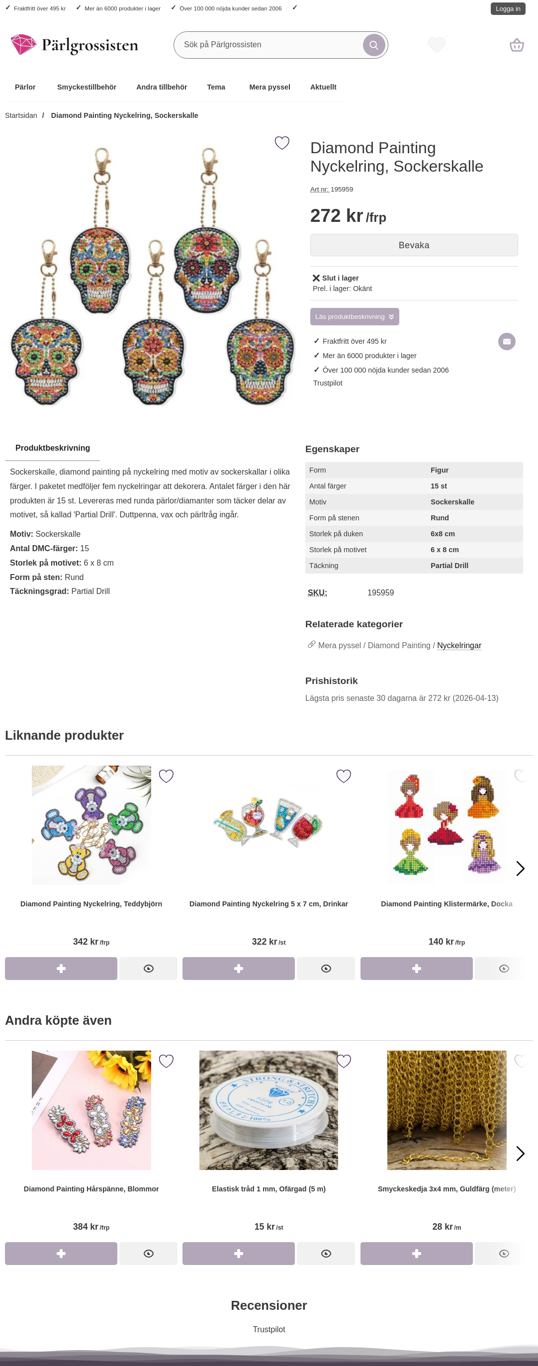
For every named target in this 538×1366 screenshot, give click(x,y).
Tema (216, 87)
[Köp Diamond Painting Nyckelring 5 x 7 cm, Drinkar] (238, 968)
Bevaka (414, 245)
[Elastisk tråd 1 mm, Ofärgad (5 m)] (268, 1146)
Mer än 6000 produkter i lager (123, 8)
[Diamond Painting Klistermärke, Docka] (446, 861)
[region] (150, 448)
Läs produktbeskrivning (350, 316)
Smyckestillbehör (86, 87)
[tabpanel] (150, 522)
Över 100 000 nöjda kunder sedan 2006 (230, 8)
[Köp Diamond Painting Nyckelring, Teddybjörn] (61, 968)
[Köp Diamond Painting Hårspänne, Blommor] (61, 1253)
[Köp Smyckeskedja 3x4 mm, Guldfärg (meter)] (416, 1253)
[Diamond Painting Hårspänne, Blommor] (91, 1146)
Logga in (508, 8)
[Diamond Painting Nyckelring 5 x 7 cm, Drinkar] (268, 861)
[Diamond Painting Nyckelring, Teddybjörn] (91, 861)
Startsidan (21, 115)
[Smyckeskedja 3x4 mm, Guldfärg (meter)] (446, 1146)
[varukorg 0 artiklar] (517, 45)
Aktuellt (323, 87)
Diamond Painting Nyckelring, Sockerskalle (123, 115)
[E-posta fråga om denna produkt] (507, 341)
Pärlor (25, 87)
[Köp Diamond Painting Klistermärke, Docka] (416, 968)
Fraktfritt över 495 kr (40, 8)
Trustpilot (328, 383)
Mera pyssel (270, 87)
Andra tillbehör (161, 87)
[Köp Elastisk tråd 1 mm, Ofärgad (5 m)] (238, 1253)
